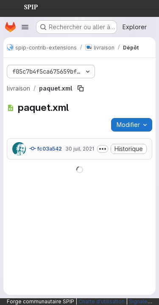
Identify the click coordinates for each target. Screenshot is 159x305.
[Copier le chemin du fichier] (80, 88)
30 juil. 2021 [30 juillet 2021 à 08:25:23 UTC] (79, 149)
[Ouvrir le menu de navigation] (25, 27)
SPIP (24, 6)
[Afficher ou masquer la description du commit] (102, 149)
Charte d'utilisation (101, 301)
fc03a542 (45, 148)
